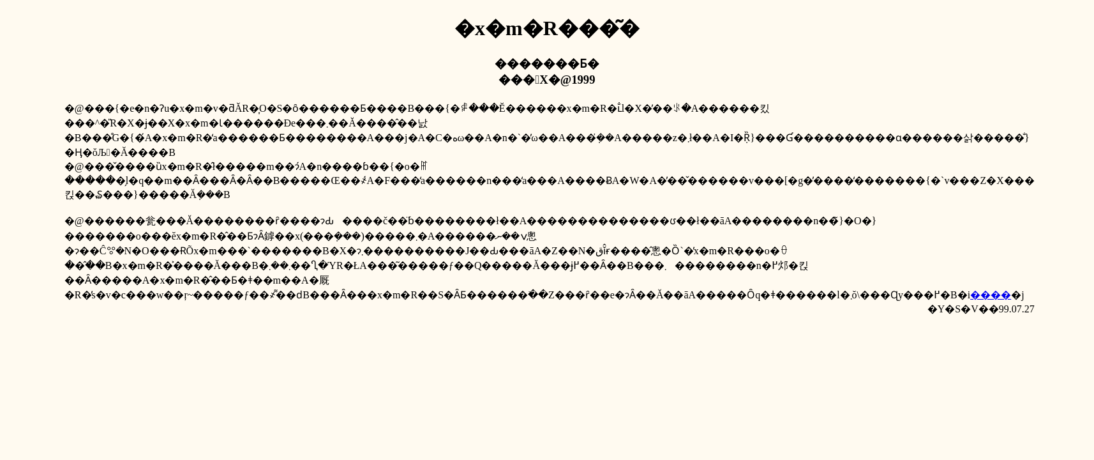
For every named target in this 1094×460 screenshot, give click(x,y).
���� (990, 294)
